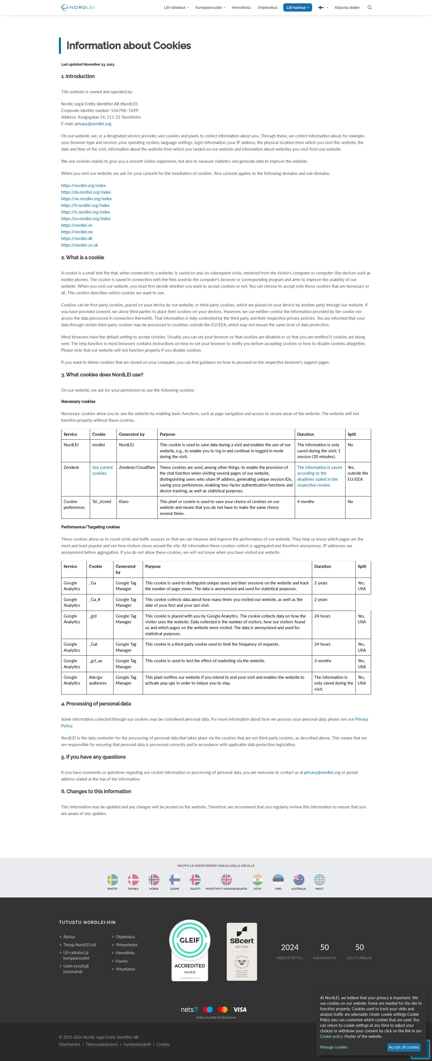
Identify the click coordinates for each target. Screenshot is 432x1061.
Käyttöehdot (69, 1044)
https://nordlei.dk (77, 238)
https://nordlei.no (77, 231)
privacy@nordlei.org (93, 123)
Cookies (163, 1044)
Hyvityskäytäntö (137, 1044)
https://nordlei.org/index (83, 185)
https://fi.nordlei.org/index (85, 205)
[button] (176, 7)
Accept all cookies (404, 1047)
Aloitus (69, 936)
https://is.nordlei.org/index (85, 211)
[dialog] (371, 1023)
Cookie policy (331, 1036)
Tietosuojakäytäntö (102, 1044)
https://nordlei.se (76, 225)
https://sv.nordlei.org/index (85, 218)
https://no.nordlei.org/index (86, 198)
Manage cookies (333, 1047)
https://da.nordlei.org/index (86, 191)
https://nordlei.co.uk (79, 244)
